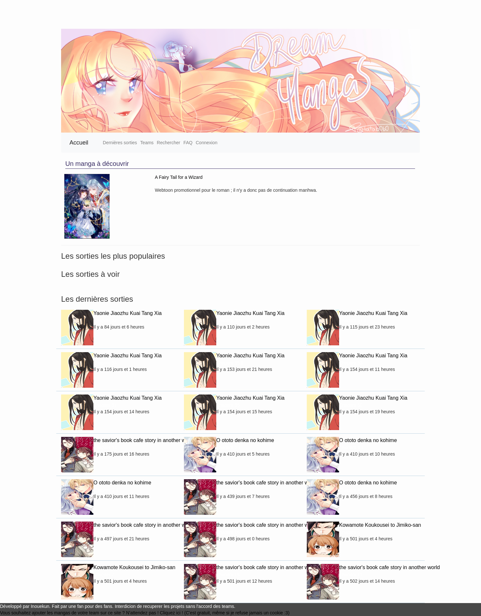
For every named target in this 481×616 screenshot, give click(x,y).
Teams (147, 142)
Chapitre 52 (105, 320)
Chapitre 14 (105, 532)
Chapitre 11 (350, 574)
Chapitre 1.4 (105, 489)
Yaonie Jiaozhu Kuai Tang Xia (127, 313)
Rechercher (168, 142)
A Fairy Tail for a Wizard (179, 177)
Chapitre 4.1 (351, 489)
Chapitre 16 (228, 532)
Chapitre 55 (228, 405)
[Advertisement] (194, 14)
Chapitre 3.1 (351, 447)
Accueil (78, 142)
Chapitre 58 (350, 405)
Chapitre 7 (103, 574)
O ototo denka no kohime (245, 440)
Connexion (206, 142)
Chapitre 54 (105, 362)
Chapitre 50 (228, 320)
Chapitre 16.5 (229, 489)
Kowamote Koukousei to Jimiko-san (379, 525)
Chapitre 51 (105, 405)
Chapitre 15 (228, 574)
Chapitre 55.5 (229, 362)
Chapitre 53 (350, 362)
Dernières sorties (120, 142)
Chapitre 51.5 (352, 320)
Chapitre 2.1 (228, 447)
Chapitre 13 (105, 447)
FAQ (187, 142)
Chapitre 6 (349, 532)
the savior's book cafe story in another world (133, 440)
